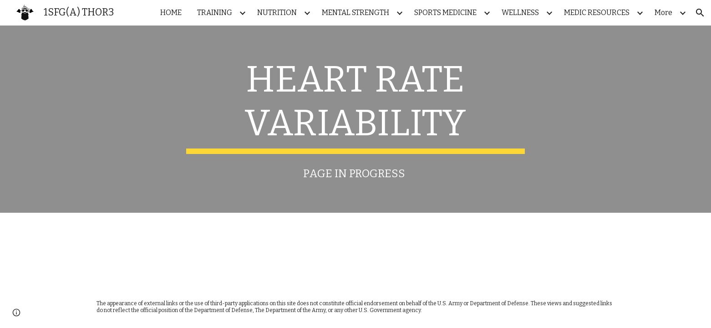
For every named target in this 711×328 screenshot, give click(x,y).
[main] (355, 105)
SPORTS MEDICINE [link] (445, 12)
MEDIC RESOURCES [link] (597, 12)
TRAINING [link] (214, 12)
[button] (700, 13)
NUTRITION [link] (277, 12)
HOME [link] (171, 12)
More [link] (663, 12)
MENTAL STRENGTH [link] (355, 12)
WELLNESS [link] (520, 12)
